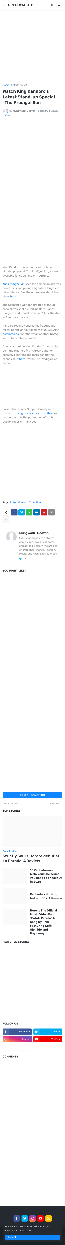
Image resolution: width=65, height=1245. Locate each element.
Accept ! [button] (12, 1237)
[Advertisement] (32, 47)
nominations (11, 334)
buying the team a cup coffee (33, 413)
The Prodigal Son (14, 284)
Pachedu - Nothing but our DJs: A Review (46, 896)
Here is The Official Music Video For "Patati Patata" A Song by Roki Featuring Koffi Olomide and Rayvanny (43, 922)
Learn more (25, 1230)
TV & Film (35, 502)
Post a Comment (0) (32, 795)
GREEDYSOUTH (21, 5)
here (13, 296)
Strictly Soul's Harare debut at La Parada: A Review (31, 858)
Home (6, 85)
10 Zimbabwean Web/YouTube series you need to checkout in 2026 (46, 875)
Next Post (55, 803)
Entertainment (19, 85)
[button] (4, 5)
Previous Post (12, 803)
